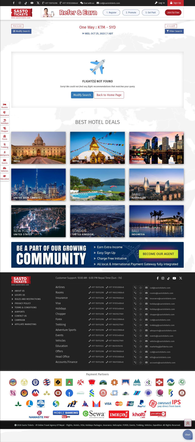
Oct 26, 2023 (173, 27)
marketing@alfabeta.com (158, 359)
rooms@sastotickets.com (158, 306)
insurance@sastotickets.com (160, 311)
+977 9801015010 (114, 359)
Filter (173, 34)
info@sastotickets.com (157, 370)
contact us (21, 329)
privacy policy (23, 316)
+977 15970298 (49, 3)
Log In (160, 3)
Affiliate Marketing (25, 337)
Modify (22, 34)
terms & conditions (26, 320)
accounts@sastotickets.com (159, 375)
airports (20, 324)
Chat (187, 434)
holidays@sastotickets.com (159, 317)
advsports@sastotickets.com (160, 343)
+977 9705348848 (115, 316)
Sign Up (175, 3)
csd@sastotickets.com (108, 3)
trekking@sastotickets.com (159, 338)
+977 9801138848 (115, 375)
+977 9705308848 (69, 3)
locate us (20, 308)
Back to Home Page (109, 108)
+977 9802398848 (115, 305)
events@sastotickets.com (158, 349)
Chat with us (87, 3)
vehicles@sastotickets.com (159, 354)
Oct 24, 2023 (21, 27)
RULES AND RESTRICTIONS (28, 312)
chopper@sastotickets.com (159, 327)
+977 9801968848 (115, 311)
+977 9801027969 (114, 327)
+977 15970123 (96, 359)
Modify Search (82, 108)
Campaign (20, 333)
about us (20, 303)
